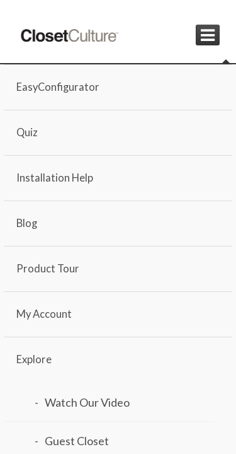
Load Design (107, 342)
